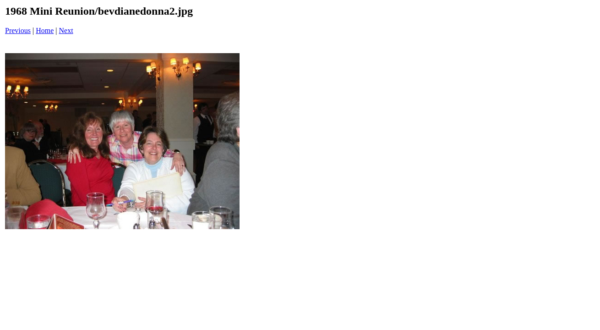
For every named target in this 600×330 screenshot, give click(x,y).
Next (66, 30)
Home (45, 30)
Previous (18, 30)
